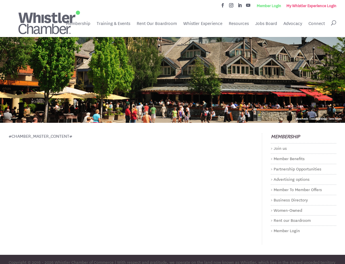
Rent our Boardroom (292, 220)
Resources (239, 23)
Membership (78, 23)
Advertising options (292, 179)
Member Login (269, 5)
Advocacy (292, 23)
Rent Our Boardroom (157, 23)
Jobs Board (266, 23)
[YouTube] (248, 7)
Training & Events (113, 23)
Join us (280, 148)
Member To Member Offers (298, 189)
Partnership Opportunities (297, 169)
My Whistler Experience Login (311, 5)
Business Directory (291, 200)
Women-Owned (288, 210)
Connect (316, 23)
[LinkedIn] (240, 7)
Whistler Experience (202, 23)
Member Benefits (289, 158)
